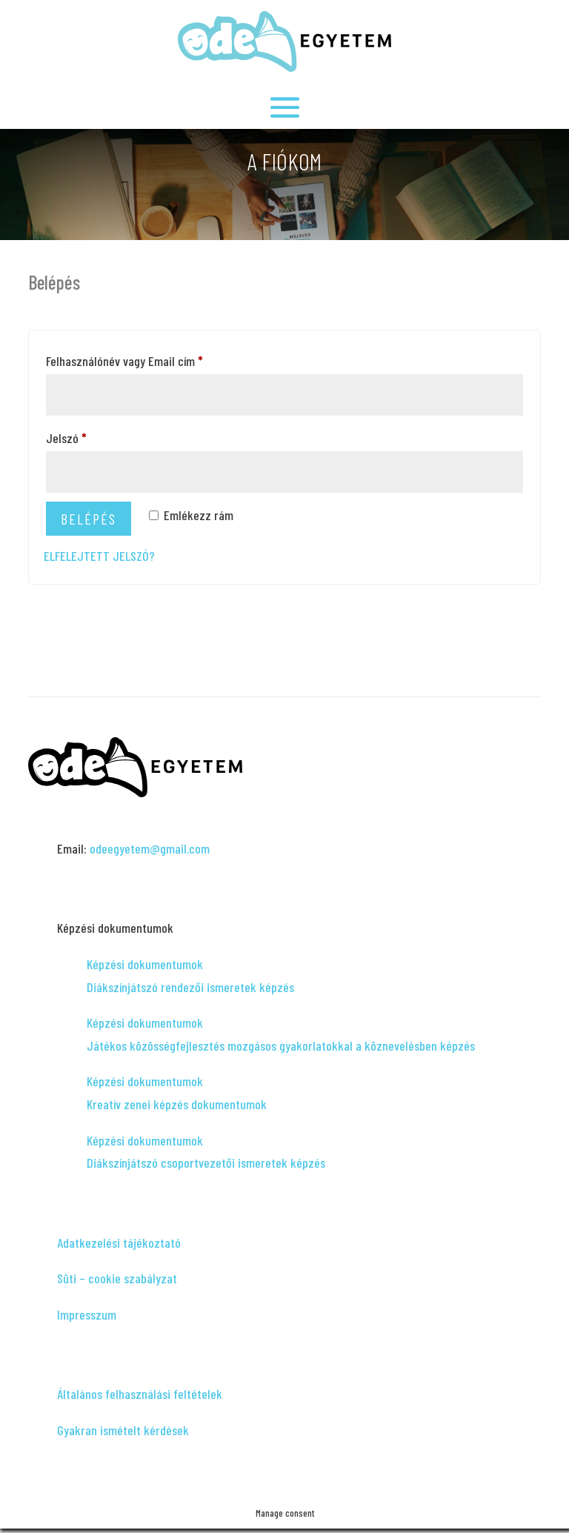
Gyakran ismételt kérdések (123, 1434)
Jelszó (87, 437)
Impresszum (86, 1319)
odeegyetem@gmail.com (150, 853)
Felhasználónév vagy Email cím (145, 360)
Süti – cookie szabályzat (117, 1283)
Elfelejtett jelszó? (99, 558)
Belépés (88, 521)
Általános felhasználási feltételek (139, 1398)
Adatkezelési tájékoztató (119, 1247)
